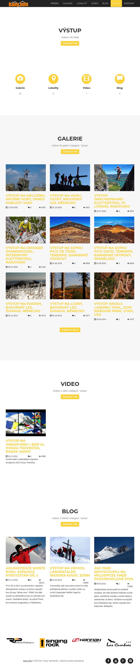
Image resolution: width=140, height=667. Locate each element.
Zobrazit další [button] (70, 330)
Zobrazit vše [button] (70, 43)
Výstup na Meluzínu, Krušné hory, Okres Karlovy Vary (26, 199)
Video (94, 5)
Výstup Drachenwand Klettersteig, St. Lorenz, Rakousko (112, 201)
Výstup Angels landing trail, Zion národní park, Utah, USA (114, 309)
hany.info (27, 661)
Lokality (82, 5)
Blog (105, 5)
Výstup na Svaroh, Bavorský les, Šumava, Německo (24, 307)
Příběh (55, 5)
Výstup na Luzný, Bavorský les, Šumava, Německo (67, 307)
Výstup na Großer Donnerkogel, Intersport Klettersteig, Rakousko (24, 255)
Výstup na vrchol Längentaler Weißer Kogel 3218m (70, 571)
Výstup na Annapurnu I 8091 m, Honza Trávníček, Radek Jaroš (25, 446)
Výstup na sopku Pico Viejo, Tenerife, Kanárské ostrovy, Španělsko (113, 253)
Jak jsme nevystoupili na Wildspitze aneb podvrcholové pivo (113, 573)
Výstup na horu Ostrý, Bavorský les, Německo (66, 199)
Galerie (68, 5)
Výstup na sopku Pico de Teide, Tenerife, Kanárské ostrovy (69, 253)
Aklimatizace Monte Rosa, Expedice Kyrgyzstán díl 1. (25, 571)
